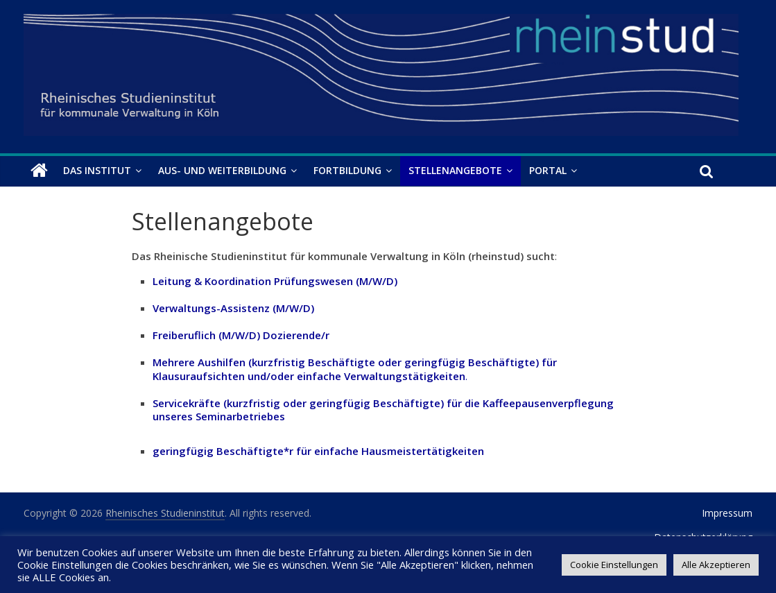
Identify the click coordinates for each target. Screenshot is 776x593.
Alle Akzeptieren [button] (716, 564)
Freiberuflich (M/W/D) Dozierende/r (241, 335)
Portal (548, 170)
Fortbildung (347, 170)
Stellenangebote (455, 170)
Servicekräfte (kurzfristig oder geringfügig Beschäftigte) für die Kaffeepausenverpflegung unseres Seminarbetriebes (383, 410)
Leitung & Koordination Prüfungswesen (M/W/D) (275, 281)
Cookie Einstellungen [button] (614, 564)
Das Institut (97, 170)
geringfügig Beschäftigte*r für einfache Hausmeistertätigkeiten (318, 451)
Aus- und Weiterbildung (222, 170)
